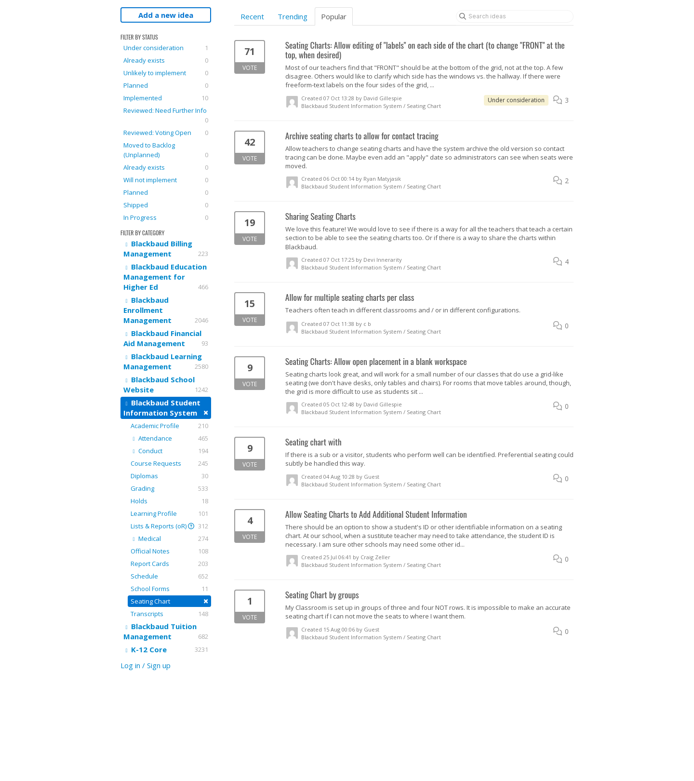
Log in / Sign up (145, 665)
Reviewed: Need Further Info (165, 115)
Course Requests (169, 463)
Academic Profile (169, 426)
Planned (165, 85)
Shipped (165, 205)
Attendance (169, 438)
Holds (169, 501)
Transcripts (169, 614)
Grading (169, 488)
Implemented (165, 98)
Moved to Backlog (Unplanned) (165, 150)
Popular (334, 16)
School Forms (169, 588)
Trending (292, 16)
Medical (169, 538)
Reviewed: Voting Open (165, 132)
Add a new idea (165, 15)
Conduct (169, 451)
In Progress (165, 217)
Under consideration (165, 48)
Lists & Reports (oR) (169, 526)
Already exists (165, 60)
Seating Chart (169, 600)
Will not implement (165, 180)
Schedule (169, 576)
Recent (252, 16)
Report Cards (169, 563)
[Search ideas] (515, 16)
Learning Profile (169, 513)
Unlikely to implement (165, 73)
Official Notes (169, 551)
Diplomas (169, 476)
